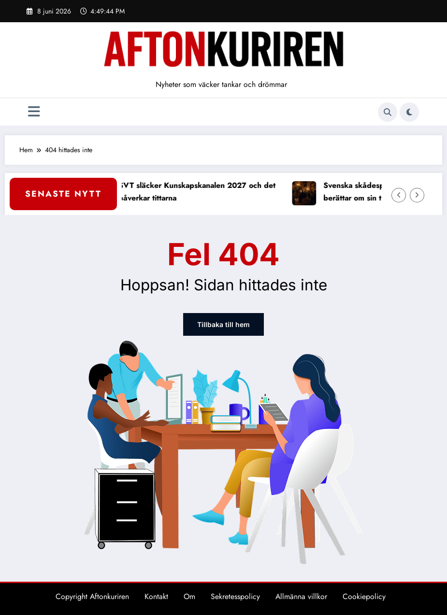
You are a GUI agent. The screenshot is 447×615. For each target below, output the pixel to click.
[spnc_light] (409, 112)
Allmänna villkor (301, 596)
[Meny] (34, 111)
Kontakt (156, 596)
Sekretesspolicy (235, 596)
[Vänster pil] (398, 195)
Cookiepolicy (364, 596)
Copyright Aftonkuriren (92, 596)
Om (189, 596)
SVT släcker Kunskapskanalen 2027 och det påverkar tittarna (201, 191)
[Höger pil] (417, 195)
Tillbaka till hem (223, 324)
